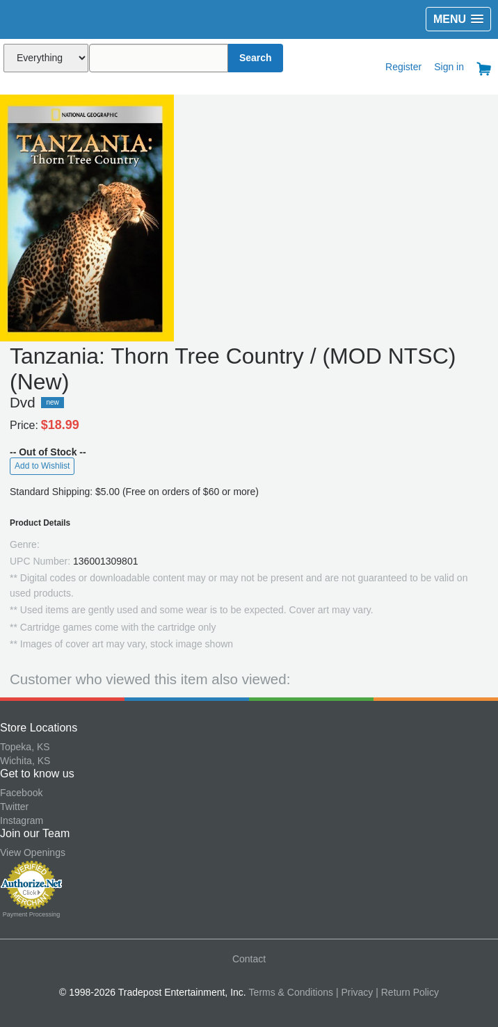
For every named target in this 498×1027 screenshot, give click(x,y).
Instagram (21, 820)
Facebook (21, 792)
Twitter (14, 806)
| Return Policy (407, 992)
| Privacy (354, 992)
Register (403, 66)
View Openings (32, 852)
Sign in (449, 66)
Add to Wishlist (42, 466)
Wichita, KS (25, 760)
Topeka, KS (25, 746)
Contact (249, 958)
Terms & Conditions (291, 992)
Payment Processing (32, 914)
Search (255, 57)
